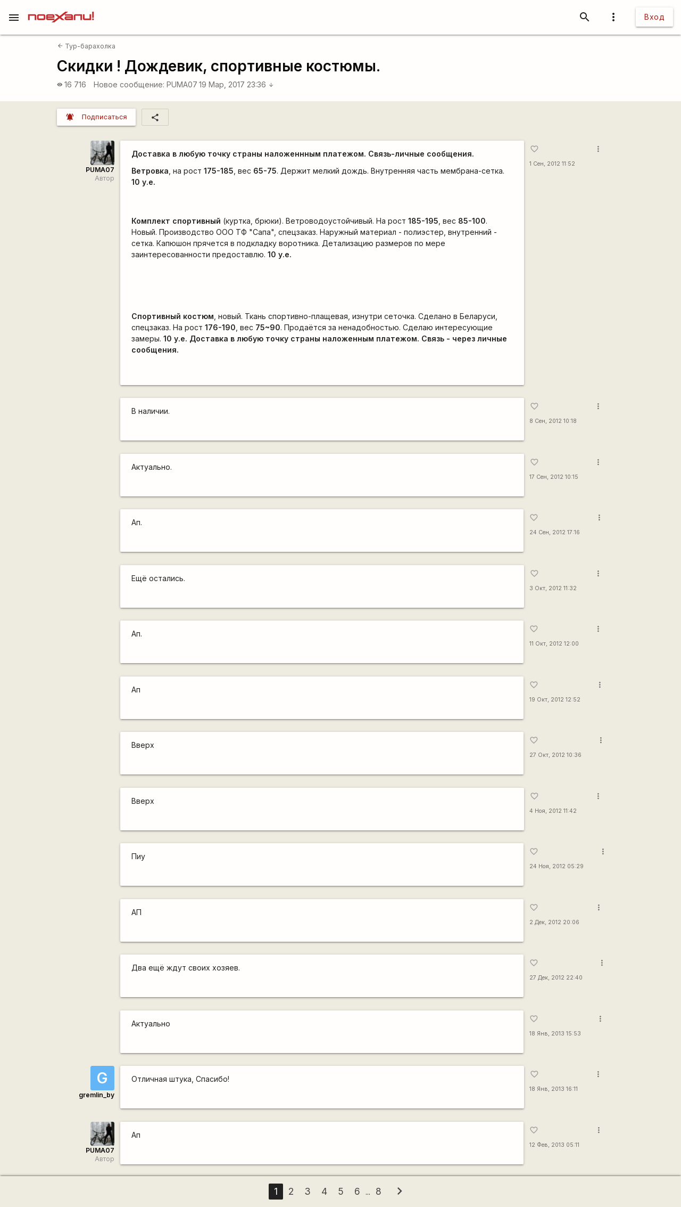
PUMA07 (182, 84)
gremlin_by (96, 1095)
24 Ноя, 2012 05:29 (556, 866)
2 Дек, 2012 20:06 (554, 922)
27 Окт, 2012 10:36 (555, 755)
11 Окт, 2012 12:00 (554, 643)
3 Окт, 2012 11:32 (553, 588)
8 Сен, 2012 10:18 (553, 421)
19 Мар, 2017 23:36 (236, 84)
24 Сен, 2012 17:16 (554, 532)
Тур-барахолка (86, 46)
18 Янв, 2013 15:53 (555, 1033)
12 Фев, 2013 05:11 (554, 1144)
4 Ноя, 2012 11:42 (553, 811)
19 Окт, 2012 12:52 (554, 699)
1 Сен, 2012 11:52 (552, 163)
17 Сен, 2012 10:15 (553, 477)
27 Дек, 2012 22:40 (556, 977)
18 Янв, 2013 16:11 (553, 1089)
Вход (654, 16)
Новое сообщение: (129, 84)
